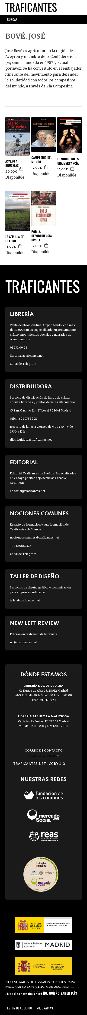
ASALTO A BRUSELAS (12, 163)
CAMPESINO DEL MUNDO (41, 159)
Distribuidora (31, 387)
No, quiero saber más (60, 993)
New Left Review (34, 623)
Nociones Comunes (39, 514)
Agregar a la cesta (21, 169)
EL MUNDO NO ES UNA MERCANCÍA (68, 161)
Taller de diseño (34, 576)
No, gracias (44, 1008)
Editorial (24, 462)
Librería (22, 314)
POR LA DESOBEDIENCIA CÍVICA (41, 235)
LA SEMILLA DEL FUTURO (15, 239)
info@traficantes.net (43, 755)
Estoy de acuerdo (19, 1008)
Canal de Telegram (23, 363)
